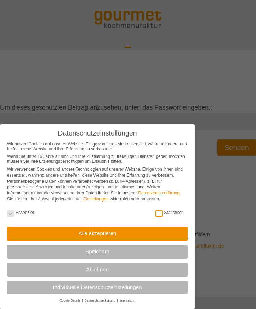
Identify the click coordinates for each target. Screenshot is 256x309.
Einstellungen (96, 198)
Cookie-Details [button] (70, 300)
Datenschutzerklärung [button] (100, 300)
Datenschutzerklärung (159, 192)
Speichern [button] (97, 251)
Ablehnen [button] (97, 269)
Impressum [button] (127, 300)
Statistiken (169, 212)
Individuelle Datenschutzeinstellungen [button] (97, 287)
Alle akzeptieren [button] (97, 233)
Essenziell (21, 212)
